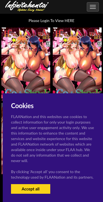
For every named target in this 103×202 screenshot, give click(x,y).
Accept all (31, 188)
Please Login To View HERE (51, 20)
